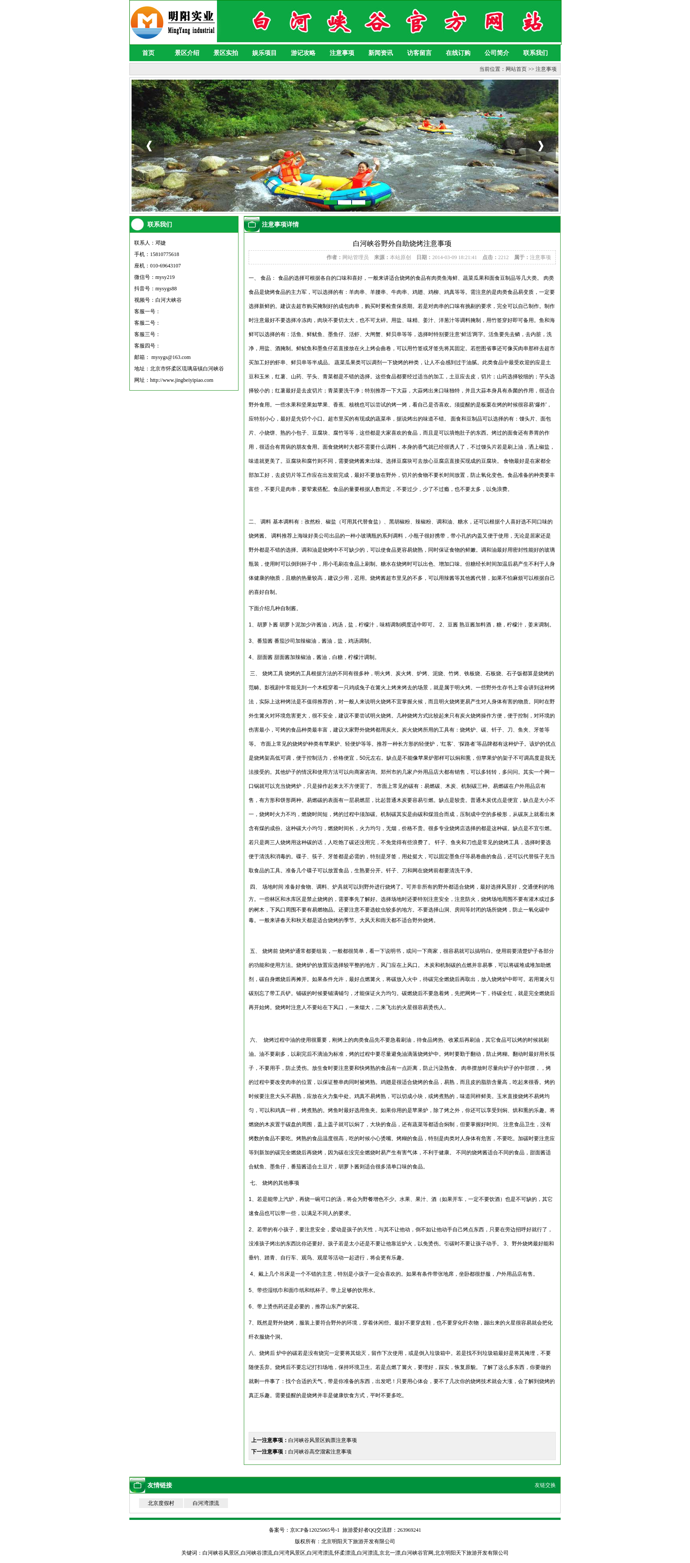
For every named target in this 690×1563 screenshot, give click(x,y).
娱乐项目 (264, 53)
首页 (148, 53)
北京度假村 (161, 1503)
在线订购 (458, 53)
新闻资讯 (380, 53)
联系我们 (535, 53)
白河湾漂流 (206, 1503)
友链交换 (545, 1485)
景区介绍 (187, 53)
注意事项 (342, 53)
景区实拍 (225, 53)
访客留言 (419, 53)
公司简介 (496, 53)
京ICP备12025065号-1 (315, 1530)
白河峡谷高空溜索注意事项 (320, 1452)
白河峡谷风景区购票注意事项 (322, 1440)
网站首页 (516, 69)
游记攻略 (303, 53)
